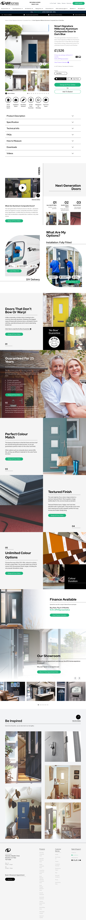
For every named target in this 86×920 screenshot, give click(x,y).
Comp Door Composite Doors (41, 872)
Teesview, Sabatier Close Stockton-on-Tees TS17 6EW (12, 857)
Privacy (56, 879)
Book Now (10, 879)
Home (6, 20)
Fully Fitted (75, 79)
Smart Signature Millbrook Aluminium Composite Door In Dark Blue (48, 20)
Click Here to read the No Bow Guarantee (18, 329)
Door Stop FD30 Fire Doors (41, 860)
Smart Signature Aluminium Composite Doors (20, 20)
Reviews (64, 3)
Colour (56, 71)
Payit (56, 872)
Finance (56, 861)
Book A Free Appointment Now (49, 672)
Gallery (59, 3)
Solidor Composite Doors (41, 866)
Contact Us (73, 852)
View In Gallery (10, 93)
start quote (78, 3)
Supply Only (60, 79)
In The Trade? (53, 3)
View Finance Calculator (59, 615)
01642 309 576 (74, 857)
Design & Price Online (67, 85)
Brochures (69, 3)
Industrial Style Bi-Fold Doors (42, 903)
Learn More (14, 271)
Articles (56, 854)
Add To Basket (67, 92)
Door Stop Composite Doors (41, 854)
